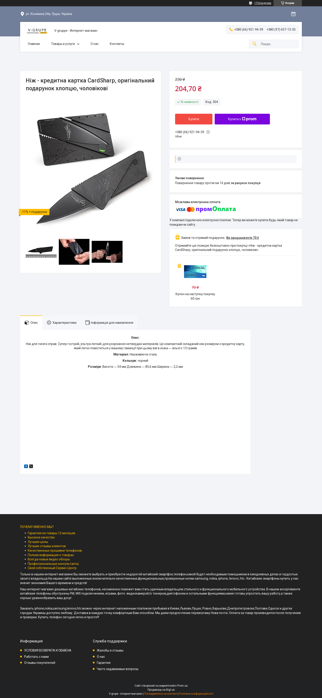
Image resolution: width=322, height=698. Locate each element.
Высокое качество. (41, 537)
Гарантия (103, 662)
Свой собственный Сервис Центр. (52, 568)
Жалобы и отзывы (110, 650)
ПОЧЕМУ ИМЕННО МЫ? (37, 527)
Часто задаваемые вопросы (117, 669)
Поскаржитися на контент (160, 693)
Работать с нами (36, 656)
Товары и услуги (63, 44)
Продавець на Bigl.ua (161, 689)
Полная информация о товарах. (51, 555)
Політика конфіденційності (196, 693)
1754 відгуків (262, 3)
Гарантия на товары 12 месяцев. (52, 533)
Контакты (117, 44)
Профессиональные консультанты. (53, 564)
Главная (34, 44)
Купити (194, 119)
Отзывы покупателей (39, 662)
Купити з (242, 119)
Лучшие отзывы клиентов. (47, 546)
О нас (95, 44)
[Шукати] (254, 44)
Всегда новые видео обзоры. (49, 559)
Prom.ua (182, 685)
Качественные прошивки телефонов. (55, 550)
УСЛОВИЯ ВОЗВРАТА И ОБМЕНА (47, 650)
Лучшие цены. (38, 542)
